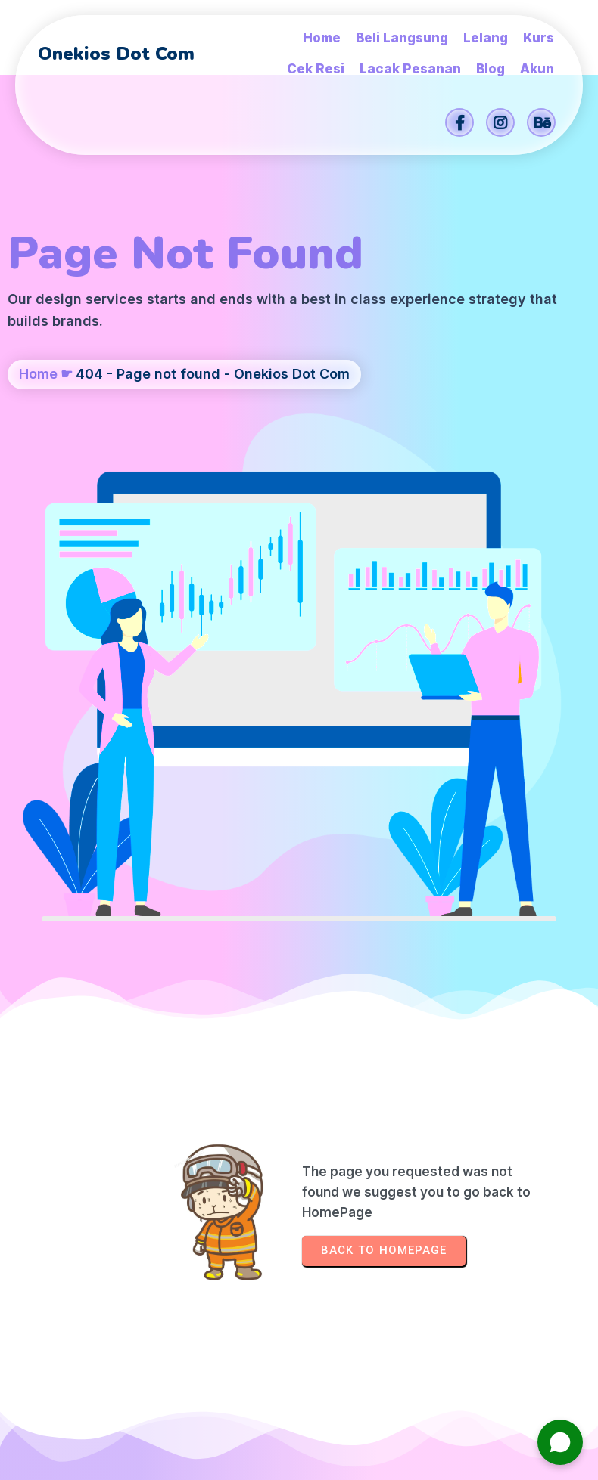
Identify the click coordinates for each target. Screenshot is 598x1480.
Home (38, 402)
